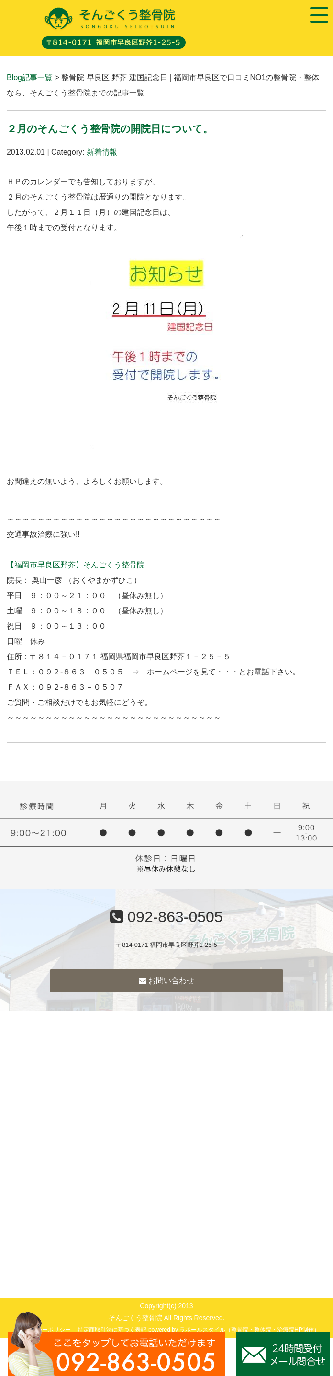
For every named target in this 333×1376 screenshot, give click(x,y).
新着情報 (102, 152)
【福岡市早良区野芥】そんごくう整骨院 (75, 565)
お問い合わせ (166, 981)
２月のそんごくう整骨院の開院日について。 (110, 128)
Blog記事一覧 (30, 78)
